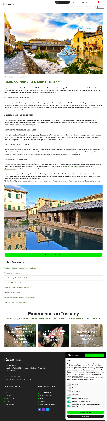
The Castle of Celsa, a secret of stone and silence (20, 268)
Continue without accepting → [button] (94, 355)
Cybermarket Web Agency (23, 379)
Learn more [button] (85, 416)
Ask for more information (53, 255)
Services (9, 396)
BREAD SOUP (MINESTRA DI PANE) (15, 302)
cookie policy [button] (92, 371)
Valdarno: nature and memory (13, 273)
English (101, 2)
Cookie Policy (17, 376)
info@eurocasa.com (88, 2)
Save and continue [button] (85, 412)
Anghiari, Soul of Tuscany (12, 293)
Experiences (10, 404)
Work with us (10, 399)
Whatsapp (76, 2)
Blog (41, 399)
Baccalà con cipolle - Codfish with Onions (17, 278)
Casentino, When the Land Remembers (16, 283)
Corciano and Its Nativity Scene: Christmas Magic (19, 297)
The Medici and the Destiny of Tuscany (16, 288)
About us (9, 393)
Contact (42, 401)
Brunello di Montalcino (72, 166)
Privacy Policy (8, 376)
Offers (8, 401)
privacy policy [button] (87, 365)
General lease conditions (47, 404)
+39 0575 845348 (62, 2)
